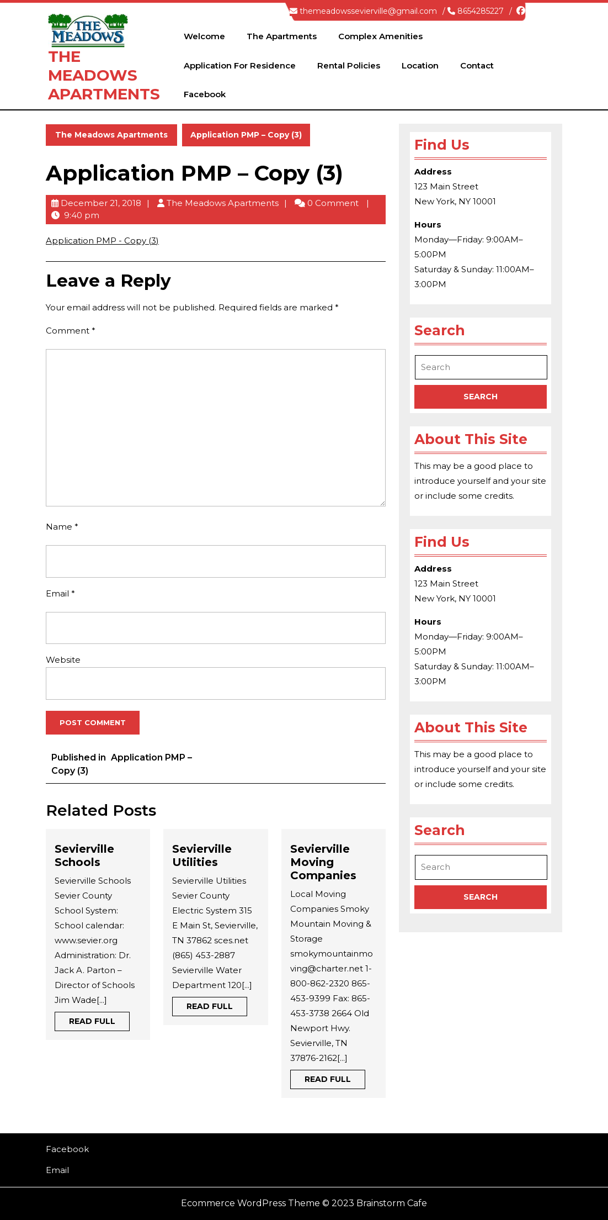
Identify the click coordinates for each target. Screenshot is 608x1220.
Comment (70, 330)
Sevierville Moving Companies (323, 862)
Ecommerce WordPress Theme (250, 1203)
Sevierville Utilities (202, 855)
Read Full (99, 1023)
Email (60, 593)
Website (63, 659)
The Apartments (282, 36)
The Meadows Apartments (104, 75)
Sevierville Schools (84, 855)
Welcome (204, 36)
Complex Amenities (380, 36)
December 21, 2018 (101, 203)
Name (62, 526)
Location (420, 65)
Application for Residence (240, 65)
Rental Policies (348, 65)
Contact (477, 65)
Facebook (205, 94)
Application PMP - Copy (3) (102, 240)
